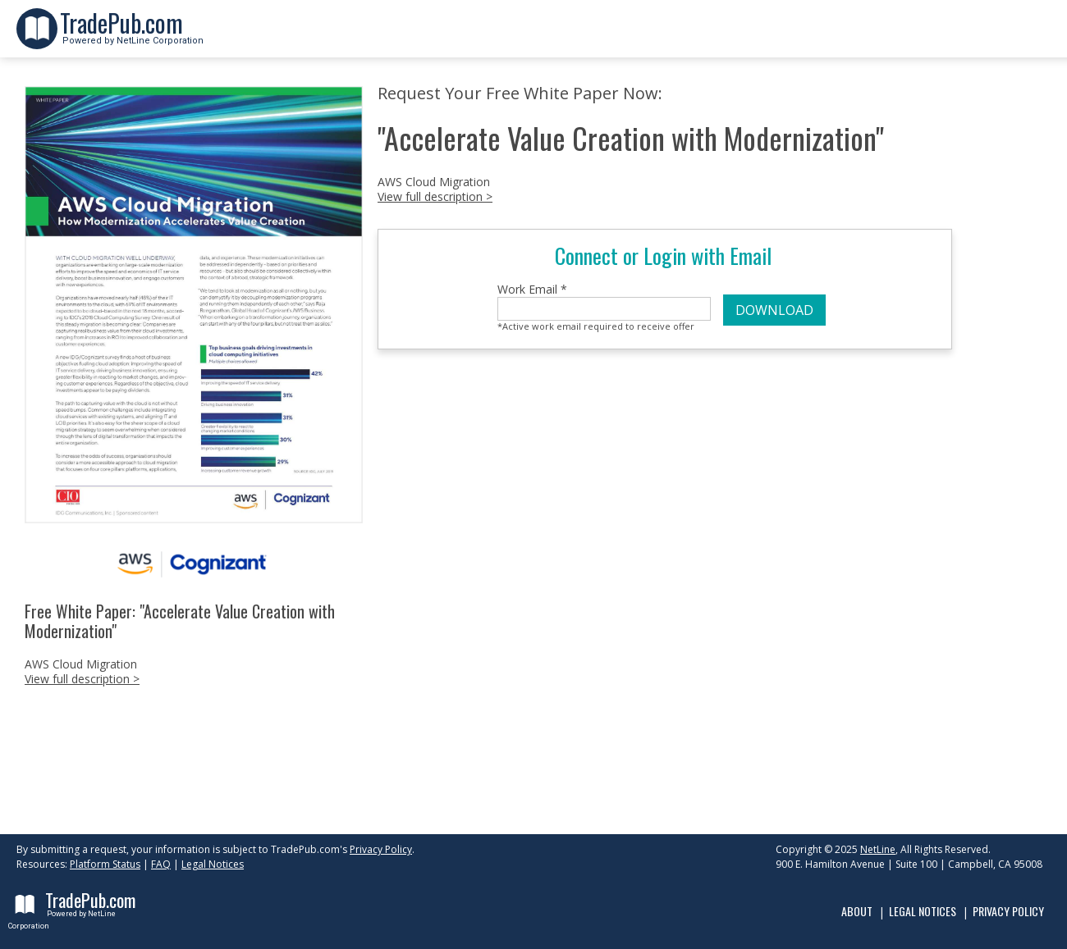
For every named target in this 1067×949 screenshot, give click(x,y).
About (856, 910)
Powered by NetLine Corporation (132, 35)
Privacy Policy (381, 849)
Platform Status (105, 864)
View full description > (82, 679)
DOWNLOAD (774, 310)
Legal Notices (212, 864)
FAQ (161, 864)
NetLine (877, 849)
